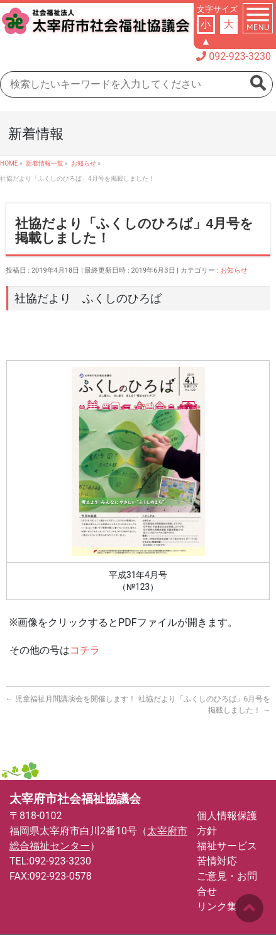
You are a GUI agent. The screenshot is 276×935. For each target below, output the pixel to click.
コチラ (85, 650)
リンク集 (217, 906)
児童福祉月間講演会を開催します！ (71, 698)
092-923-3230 (240, 56)
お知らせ (234, 270)
